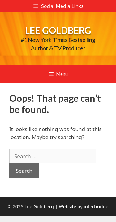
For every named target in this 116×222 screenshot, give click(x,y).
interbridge (96, 206)
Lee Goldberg (58, 30)
